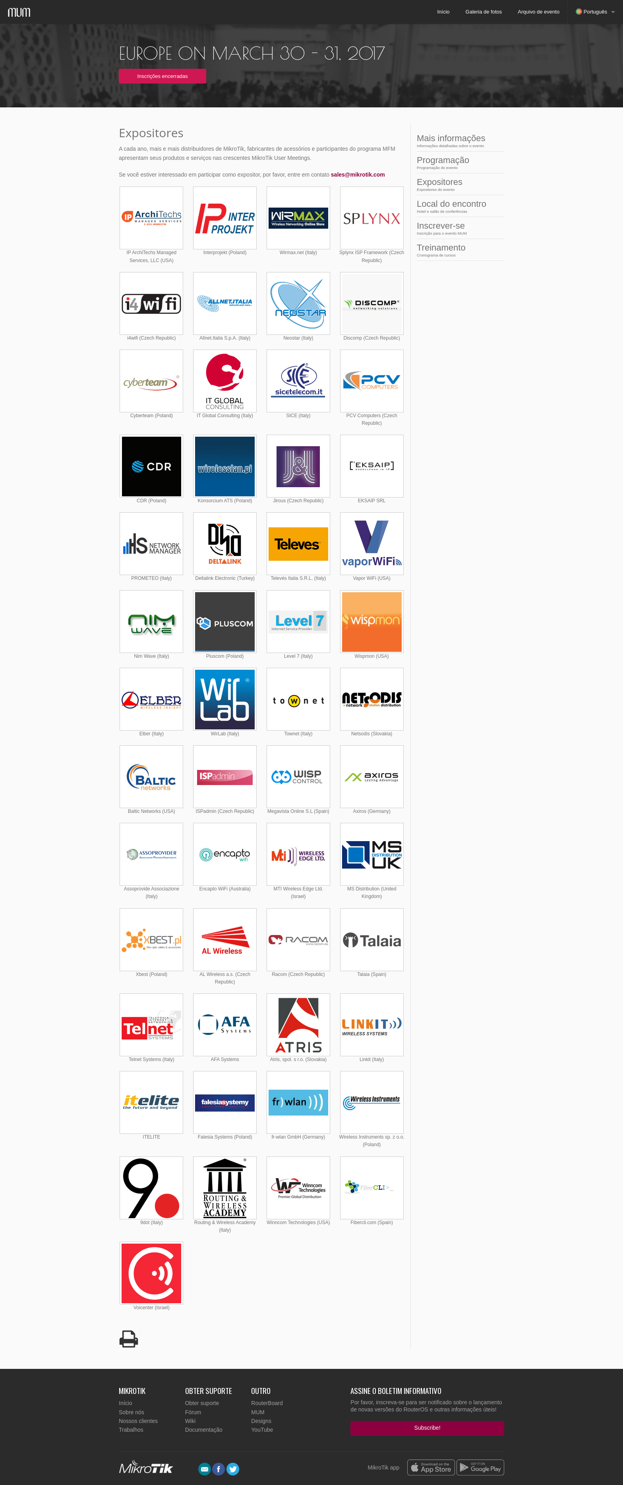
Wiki (190, 1421)
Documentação (203, 1430)
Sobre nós (131, 1412)
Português (591, 11)
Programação (458, 162)
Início (443, 12)
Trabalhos (131, 1430)
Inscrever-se (458, 228)
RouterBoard (266, 1403)
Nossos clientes (138, 1421)
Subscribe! (427, 1428)
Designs (261, 1421)
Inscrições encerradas (162, 76)
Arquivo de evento (538, 12)
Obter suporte (202, 1403)
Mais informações (458, 140)
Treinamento (458, 250)
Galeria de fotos (484, 12)
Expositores (458, 184)
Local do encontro (458, 206)
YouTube (262, 1430)
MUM (257, 1412)
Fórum (193, 1412)
